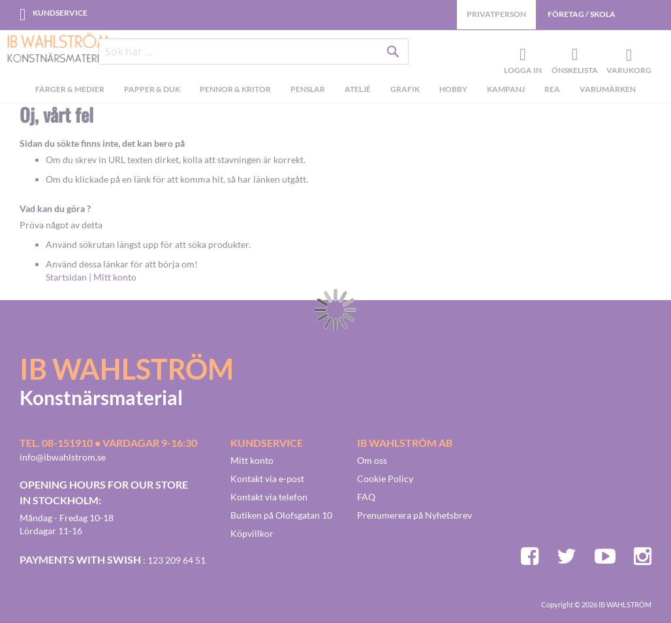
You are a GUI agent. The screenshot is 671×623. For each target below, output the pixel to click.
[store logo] (59, 49)
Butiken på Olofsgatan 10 (281, 515)
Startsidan (66, 276)
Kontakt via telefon (268, 496)
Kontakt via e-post (267, 478)
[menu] (335, 92)
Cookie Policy (385, 478)
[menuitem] (70, 92)
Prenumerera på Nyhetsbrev (414, 515)
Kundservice (60, 13)
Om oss (372, 460)
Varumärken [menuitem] (608, 90)
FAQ (366, 496)
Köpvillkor (251, 533)
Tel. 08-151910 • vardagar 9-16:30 (108, 442)
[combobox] (254, 53)
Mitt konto (114, 276)
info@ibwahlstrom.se (63, 457)
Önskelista (573, 56)
